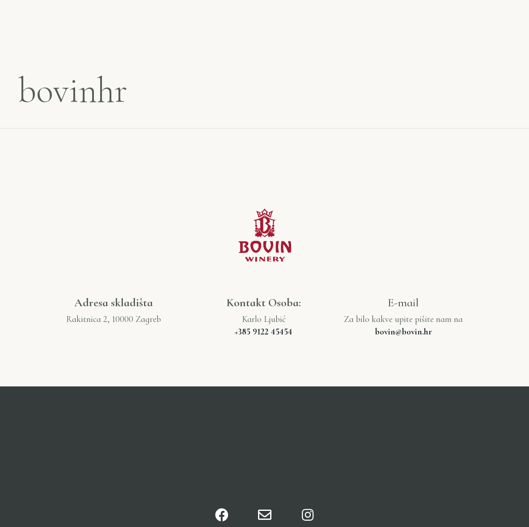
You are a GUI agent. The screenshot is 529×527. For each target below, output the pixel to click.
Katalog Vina (386, 17)
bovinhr (72, 90)
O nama (191, 24)
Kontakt (474, 31)
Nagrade (458, 17)
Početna (59, 24)
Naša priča (127, 24)
